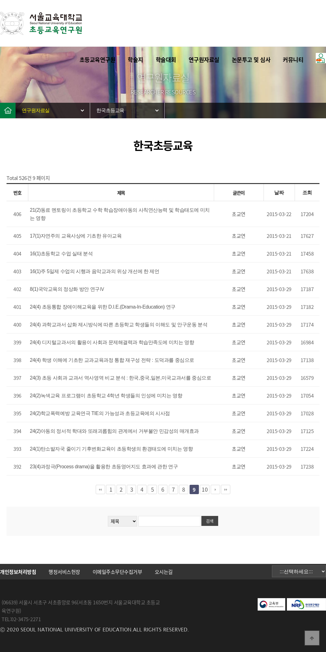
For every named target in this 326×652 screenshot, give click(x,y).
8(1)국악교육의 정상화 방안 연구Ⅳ (67, 289)
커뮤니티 (293, 59)
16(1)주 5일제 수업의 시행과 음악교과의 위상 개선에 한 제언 (94, 271)
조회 (307, 192)
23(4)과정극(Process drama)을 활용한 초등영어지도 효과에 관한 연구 (104, 466)
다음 (215, 489)
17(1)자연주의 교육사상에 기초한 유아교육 (76, 236)
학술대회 (166, 59)
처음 (100, 489)
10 (205, 489)
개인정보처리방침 (18, 571)
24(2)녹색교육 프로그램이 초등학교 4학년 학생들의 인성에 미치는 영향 (106, 395)
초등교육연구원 (98, 59)
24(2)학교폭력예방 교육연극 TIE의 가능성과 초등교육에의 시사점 (100, 413)
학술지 (135, 59)
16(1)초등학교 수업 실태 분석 (61, 253)
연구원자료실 (204, 59)
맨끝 (225, 489)
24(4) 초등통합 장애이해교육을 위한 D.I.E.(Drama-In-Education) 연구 (103, 306)
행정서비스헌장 (64, 571)
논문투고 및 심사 (251, 59)
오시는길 (164, 571)
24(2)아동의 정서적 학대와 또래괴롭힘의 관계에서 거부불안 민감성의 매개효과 (114, 431)
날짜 (279, 192)
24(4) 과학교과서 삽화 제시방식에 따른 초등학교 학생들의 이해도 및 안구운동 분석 (118, 324)
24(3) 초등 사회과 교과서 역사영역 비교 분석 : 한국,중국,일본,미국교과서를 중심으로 (120, 377)
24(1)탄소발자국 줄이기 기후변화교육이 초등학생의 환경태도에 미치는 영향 (111, 448)
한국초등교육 (110, 110)
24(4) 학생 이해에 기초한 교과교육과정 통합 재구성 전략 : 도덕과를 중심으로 (112, 360)
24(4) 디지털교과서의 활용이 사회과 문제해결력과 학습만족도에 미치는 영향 (112, 342)
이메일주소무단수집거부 (117, 571)
